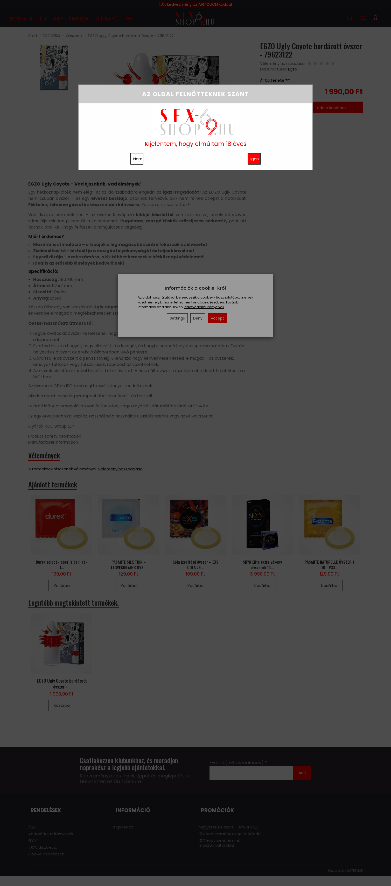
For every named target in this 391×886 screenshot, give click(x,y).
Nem (137, 158)
